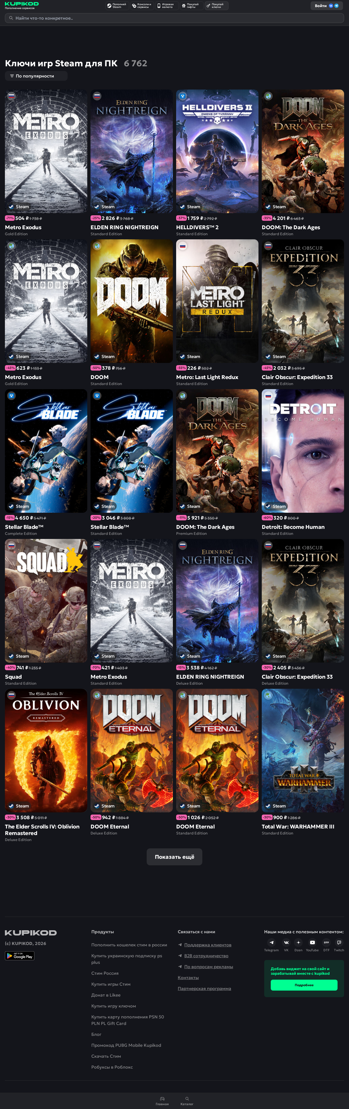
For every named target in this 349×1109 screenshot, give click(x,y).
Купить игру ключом (113, 1006)
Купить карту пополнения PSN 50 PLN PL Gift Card (127, 1020)
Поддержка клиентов (204, 944)
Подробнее (304, 985)
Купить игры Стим (111, 984)
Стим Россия (105, 973)
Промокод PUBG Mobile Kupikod (126, 1045)
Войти (327, 5)
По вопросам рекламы (205, 966)
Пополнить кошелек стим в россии (129, 944)
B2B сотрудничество (203, 955)
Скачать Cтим (106, 1056)
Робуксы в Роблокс (112, 1067)
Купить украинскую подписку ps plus (126, 959)
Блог (96, 1034)
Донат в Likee (106, 995)
